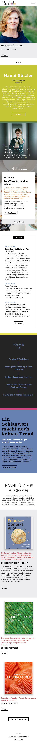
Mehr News (19, 221)
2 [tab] (19, 62)
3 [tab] (21, 62)
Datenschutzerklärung (18, 736)
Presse (18, 733)
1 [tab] (17, 62)
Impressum (18, 739)
